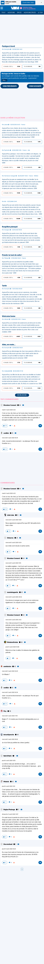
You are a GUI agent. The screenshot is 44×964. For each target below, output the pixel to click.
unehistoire (7, 666)
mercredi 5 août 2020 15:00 (13, 520)
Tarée (4, 286)
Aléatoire (11, 12)
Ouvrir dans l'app (28, 2)
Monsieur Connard (10, 405)
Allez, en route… (8, 345)
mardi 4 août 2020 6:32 (8, 410)
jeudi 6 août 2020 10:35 (8, 760)
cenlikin (6, 433)
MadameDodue (12, 642)
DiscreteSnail (8, 844)
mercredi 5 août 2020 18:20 (10, 739)
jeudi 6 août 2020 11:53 (8, 786)
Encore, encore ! (22, 395)
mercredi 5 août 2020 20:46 (14, 597)
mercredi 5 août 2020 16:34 (10, 438)
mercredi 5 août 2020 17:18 (9, 716)
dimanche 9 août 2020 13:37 (10, 814)
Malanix (6, 781)
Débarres (10, 538)
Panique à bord (8, 46)
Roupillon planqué (10, 227)
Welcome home (8, 316)
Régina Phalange (9, 809)
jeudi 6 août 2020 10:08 (12, 647)
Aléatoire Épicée (30, 12)
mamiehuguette (12, 592)
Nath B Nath (7, 756)
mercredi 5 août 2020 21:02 (13, 620)
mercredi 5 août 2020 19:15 (13, 563)
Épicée (19, 12)
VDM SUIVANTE (35, 86)
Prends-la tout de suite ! (12, 255)
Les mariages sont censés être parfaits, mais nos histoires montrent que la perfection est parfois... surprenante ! (20, 77)
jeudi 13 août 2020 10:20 (9, 849)
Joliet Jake (10, 515)
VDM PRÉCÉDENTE (10, 86)
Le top (40, 12)
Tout (3, 12)
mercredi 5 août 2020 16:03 (10, 671)
